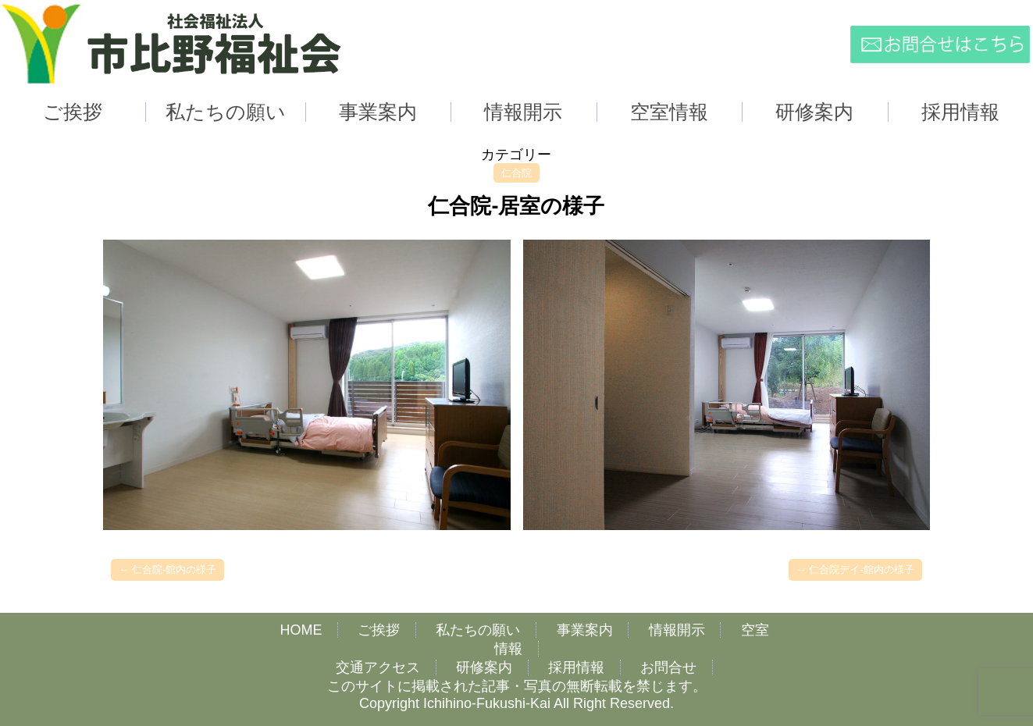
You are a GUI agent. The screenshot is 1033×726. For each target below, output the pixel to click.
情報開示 (677, 630)
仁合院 (516, 173)
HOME (301, 630)
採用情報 (576, 667)
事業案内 (585, 630)
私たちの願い (478, 630)
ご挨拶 (379, 630)
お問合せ (668, 667)
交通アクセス (378, 667)
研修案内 (484, 667)
